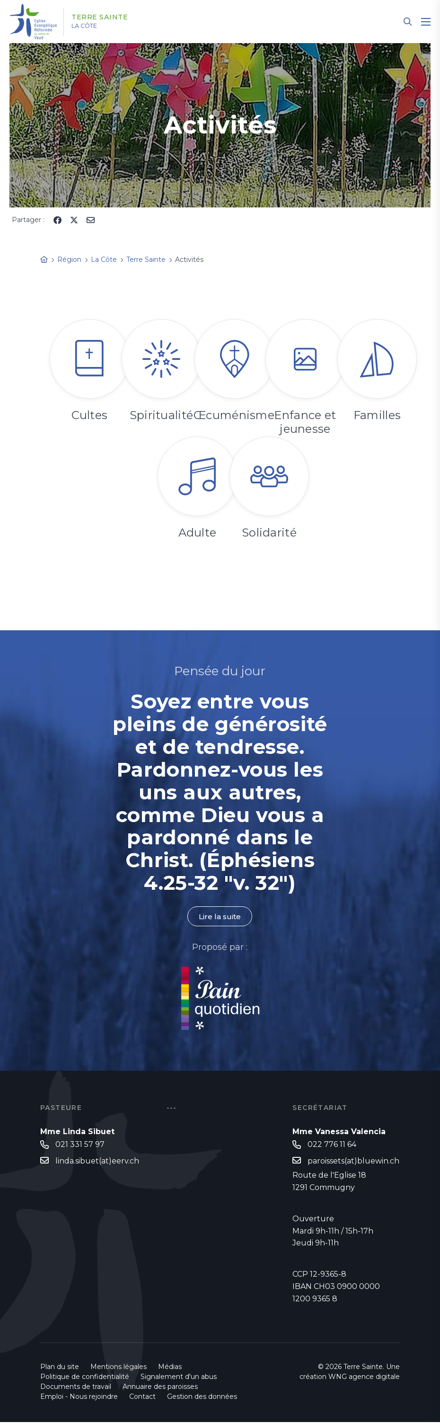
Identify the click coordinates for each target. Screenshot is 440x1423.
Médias (170, 1367)
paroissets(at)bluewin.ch (353, 1161)
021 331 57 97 (80, 1144)
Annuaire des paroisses (160, 1387)
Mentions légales (118, 1367)
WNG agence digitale (364, 1377)
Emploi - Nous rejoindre (79, 1397)
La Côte (91, 26)
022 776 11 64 (332, 1144)
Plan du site (59, 1367)
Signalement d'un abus (179, 1377)
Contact (142, 1397)
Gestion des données (202, 1397)
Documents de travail (75, 1387)
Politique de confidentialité (84, 1377)
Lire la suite (220, 916)
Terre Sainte (106, 17)
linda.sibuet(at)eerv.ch (97, 1161)
